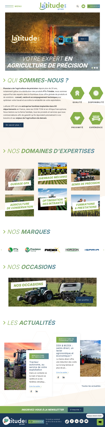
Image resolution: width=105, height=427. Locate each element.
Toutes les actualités (91, 386)
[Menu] (21, 6)
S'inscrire (74, 410)
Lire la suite (34, 386)
